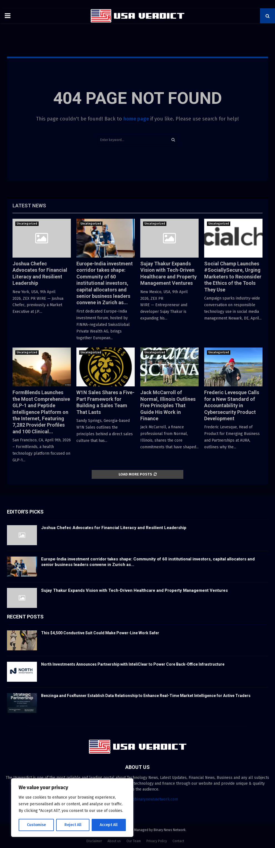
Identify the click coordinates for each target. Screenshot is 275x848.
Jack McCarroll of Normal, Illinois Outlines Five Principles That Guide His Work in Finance (168, 405)
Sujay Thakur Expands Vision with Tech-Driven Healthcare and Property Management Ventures (134, 590)
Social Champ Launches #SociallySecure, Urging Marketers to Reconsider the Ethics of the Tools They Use (232, 277)
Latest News (29, 205)
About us (114, 841)
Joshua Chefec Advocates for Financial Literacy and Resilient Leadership (113, 527)
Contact (178, 841)
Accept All (109, 824)
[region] (72, 808)
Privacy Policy (156, 841)
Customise (36, 824)
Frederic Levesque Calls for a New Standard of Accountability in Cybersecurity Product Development (231, 405)
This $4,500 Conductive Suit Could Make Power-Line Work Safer (100, 633)
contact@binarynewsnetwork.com (148, 799)
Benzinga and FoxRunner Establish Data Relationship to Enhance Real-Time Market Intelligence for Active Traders (146, 695)
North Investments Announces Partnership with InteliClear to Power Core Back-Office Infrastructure (132, 664)
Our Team (133, 841)
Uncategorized (27, 223)
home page (136, 119)
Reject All (72, 824)
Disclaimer (94, 841)
